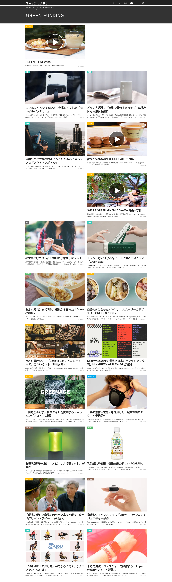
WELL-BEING (91, 377)
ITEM (27, 73)
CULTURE (90, 326)
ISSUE (28, 275)
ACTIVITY (29, 27)
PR (27, 223)
